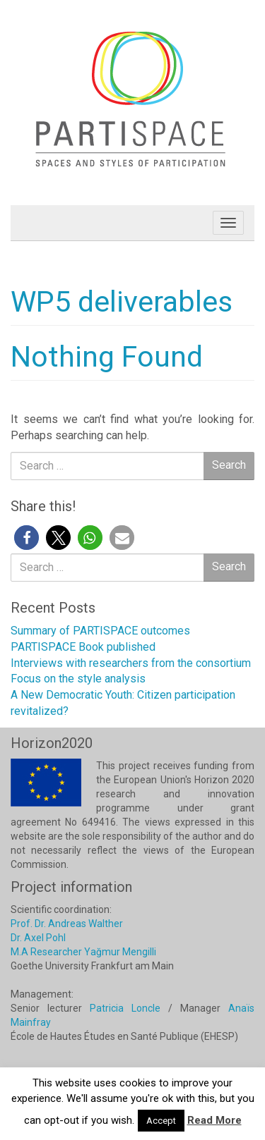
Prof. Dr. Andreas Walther (67, 923)
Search (229, 465)
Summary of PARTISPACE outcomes (100, 630)
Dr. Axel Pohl (38, 937)
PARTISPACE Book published (83, 647)
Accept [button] (161, 1120)
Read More (214, 1120)
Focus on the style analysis (78, 678)
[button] (26, 537)
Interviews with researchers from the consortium (131, 663)
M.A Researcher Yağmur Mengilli (83, 951)
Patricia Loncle (125, 1008)
